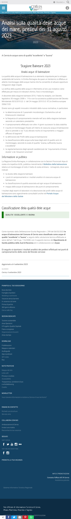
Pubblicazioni (7, 345)
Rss (3, 360)
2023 (35, 42)
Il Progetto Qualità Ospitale (11, 326)
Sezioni (5, 2)
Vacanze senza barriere (10, 299)
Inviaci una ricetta (8, 428)
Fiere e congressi (8, 329)
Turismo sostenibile (9, 321)
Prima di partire (7, 304)
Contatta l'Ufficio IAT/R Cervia (58, 478)
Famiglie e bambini (8, 293)
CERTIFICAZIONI (40, 515)
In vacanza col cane (9, 301)
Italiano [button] (60, 2)
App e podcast (7, 354)
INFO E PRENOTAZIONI (60, 474)
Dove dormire (6, 290)
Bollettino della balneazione (55, 164)
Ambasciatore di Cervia (10, 425)
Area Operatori (7, 323)
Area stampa (6, 335)
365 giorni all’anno (8, 307)
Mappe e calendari (8, 348)
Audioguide (6, 351)
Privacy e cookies (8, 376)
